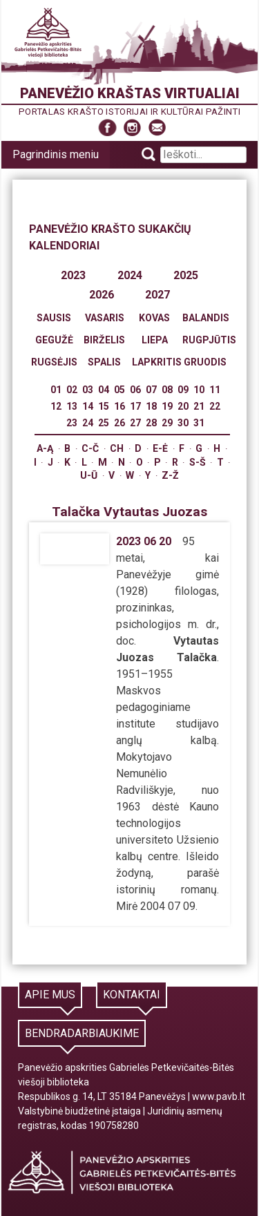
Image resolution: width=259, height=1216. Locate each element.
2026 (101, 294)
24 (87, 422)
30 (183, 422)
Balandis (205, 317)
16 (119, 406)
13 (71, 406)
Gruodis (205, 362)
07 (151, 389)
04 (103, 389)
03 (87, 389)
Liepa (155, 339)
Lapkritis (157, 362)
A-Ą (45, 448)
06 (135, 389)
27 (135, 422)
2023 (73, 275)
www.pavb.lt (218, 1096)
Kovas (154, 317)
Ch (117, 448)
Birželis (104, 339)
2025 (185, 275)
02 (71, 389)
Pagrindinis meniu (55, 154)
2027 (157, 294)
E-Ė (160, 448)
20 (183, 406)
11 (214, 389)
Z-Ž (170, 475)
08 (167, 389)
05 (119, 389)
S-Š (197, 462)
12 (55, 406)
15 (103, 406)
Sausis (54, 317)
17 (135, 406)
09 (183, 389)
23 (71, 422)
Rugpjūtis (209, 339)
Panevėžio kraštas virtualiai (130, 93)
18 (151, 406)
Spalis (104, 362)
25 (103, 422)
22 (214, 406)
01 (55, 389)
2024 (129, 275)
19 (167, 406)
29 (167, 422)
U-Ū (88, 475)
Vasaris (104, 317)
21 (198, 406)
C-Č (90, 448)
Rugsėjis (54, 362)
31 (198, 422)
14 (87, 406)
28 (151, 422)
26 (119, 422)
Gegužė (54, 339)
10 (198, 389)
